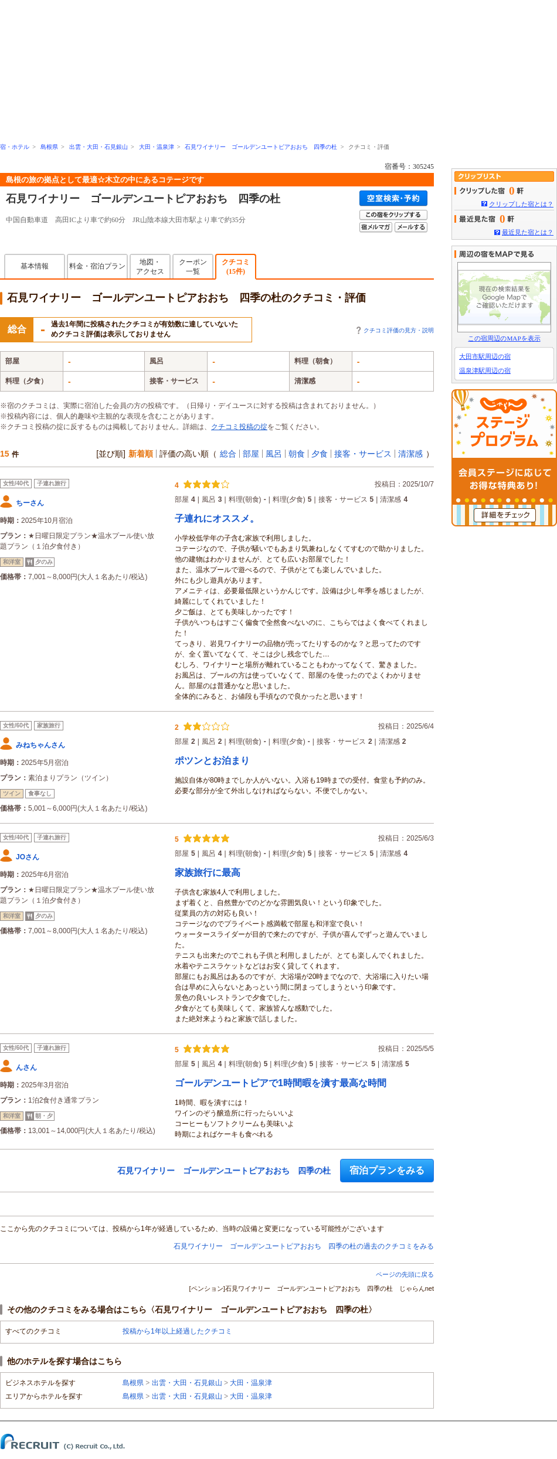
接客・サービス (363, 453)
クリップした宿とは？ (521, 204)
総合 (228, 453)
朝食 (296, 453)
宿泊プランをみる (386, 1170)
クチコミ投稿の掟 (239, 427)
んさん (26, 1067)
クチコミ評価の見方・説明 (399, 330)
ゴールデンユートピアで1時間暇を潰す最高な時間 (280, 1083)
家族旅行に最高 (207, 873)
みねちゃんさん (40, 745)
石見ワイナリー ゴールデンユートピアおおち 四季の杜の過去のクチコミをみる (304, 1246)
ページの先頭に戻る (405, 1274)
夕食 (319, 453)
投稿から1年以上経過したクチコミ (177, 1331)
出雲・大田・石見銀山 (98, 147)
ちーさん (30, 503)
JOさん (27, 857)
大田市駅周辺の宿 (485, 356)
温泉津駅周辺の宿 (485, 370)
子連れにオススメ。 (217, 518)
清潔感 (410, 453)
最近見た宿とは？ (527, 232)
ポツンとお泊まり (212, 761)
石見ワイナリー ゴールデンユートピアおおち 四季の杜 (261, 147)
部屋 (251, 453)
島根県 (49, 147)
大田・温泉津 (156, 147)
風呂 (274, 453)
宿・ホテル (14, 147)
